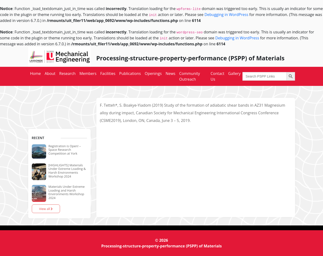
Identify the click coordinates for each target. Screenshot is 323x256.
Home (35, 73)
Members (87, 73)
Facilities (107, 73)
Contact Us (217, 76)
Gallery (234, 73)
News (170, 73)
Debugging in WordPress (226, 14)
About (50, 73)
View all (46, 209)
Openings (153, 73)
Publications (130, 73)
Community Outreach (189, 76)
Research (67, 73)
